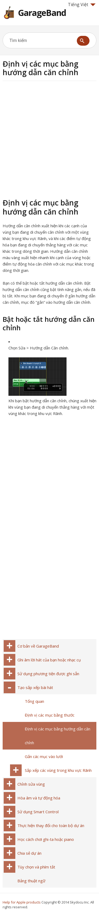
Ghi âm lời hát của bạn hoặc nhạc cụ (49, 659)
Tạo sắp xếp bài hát (35, 687)
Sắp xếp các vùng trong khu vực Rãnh (58, 770)
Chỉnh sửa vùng (31, 784)
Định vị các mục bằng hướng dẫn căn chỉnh (57, 735)
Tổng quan (34, 701)
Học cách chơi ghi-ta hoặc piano (45, 839)
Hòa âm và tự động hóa (38, 798)
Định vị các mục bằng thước (49, 715)
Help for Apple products (22, 902)
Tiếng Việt (82, 4)
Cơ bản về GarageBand (38, 646)
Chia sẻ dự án (29, 853)
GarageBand (42, 12)
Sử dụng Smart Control (38, 811)
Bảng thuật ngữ (31, 880)
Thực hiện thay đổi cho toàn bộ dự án (50, 825)
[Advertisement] (49, 139)
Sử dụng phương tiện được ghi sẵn (48, 673)
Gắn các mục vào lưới (44, 756)
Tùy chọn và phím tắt (36, 867)
